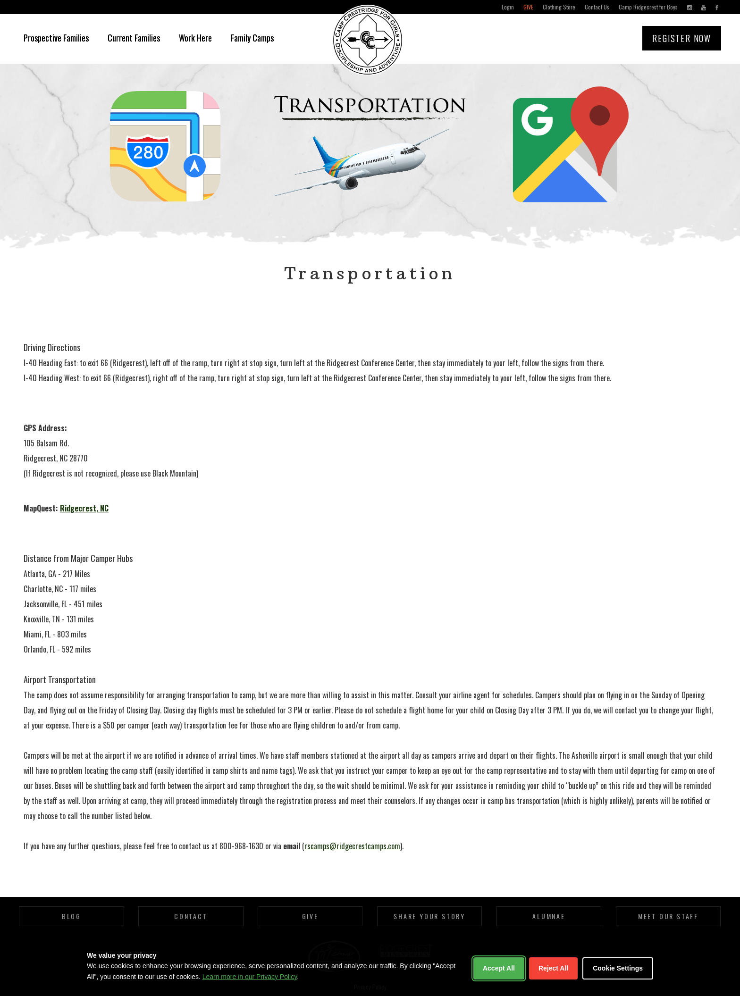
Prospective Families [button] (56, 38)
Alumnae (548, 916)
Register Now (681, 38)
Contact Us (597, 7)
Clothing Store (559, 7)
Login (508, 7)
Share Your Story (429, 916)
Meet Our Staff (668, 916)
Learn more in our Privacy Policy (249, 976)
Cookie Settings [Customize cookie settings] (618, 968)
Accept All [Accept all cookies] (499, 968)
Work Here (195, 38)
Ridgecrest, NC (84, 508)
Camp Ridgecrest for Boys (648, 7)
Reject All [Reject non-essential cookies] (553, 968)
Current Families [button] (134, 38)
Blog (71, 916)
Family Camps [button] (252, 38)
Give (528, 7)
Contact (191, 916)
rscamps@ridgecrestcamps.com (352, 846)
